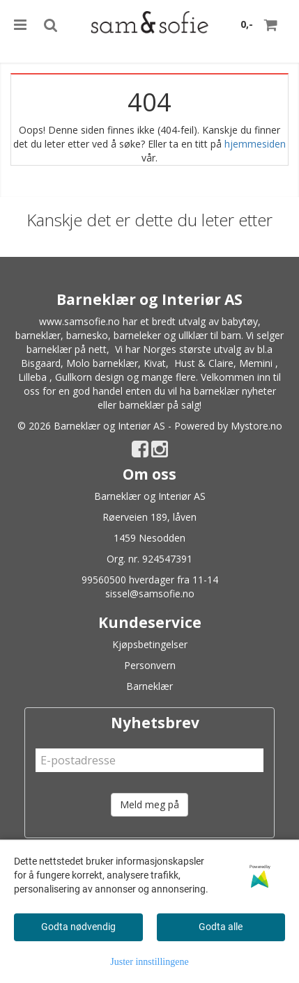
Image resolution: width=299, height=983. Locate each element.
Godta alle (221, 926)
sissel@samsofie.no (149, 593)
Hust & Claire (203, 363)
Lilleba (32, 377)
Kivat (155, 363)
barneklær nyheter (235, 391)
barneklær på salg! (160, 404)
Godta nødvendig (78, 926)
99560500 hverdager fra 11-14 (150, 579)
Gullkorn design (89, 377)
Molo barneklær (102, 363)
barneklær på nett (66, 349)
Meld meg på (149, 804)
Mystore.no (256, 425)
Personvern (150, 665)
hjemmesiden (255, 143)
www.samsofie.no (79, 321)
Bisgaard (41, 363)
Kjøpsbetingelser (149, 644)
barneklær (38, 335)
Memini (256, 363)
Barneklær (149, 686)
